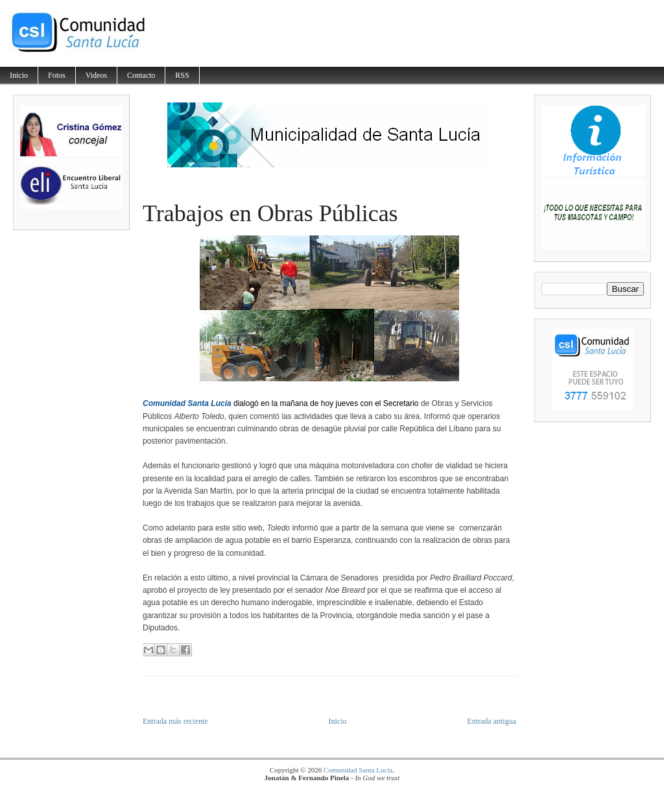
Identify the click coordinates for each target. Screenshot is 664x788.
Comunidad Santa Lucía (358, 770)
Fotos (56, 75)
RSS (182, 75)
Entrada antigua (491, 721)
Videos (96, 75)
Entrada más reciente (175, 721)
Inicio (19, 75)
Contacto (141, 75)
